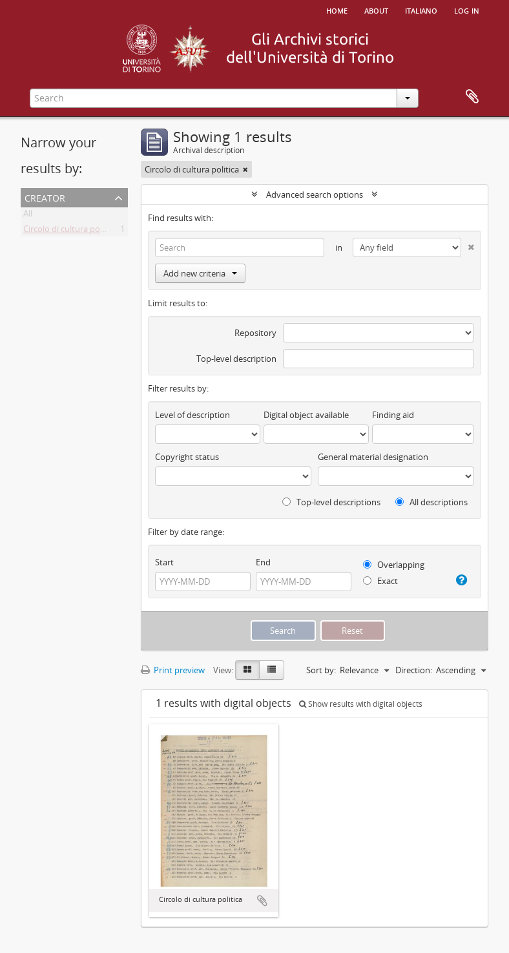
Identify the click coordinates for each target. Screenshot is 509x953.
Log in (466, 10)
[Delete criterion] (467, 244)
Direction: (413, 670)
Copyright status (187, 457)
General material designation (373, 457)
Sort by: (321, 670)
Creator (45, 196)
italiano (421, 10)
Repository (255, 333)
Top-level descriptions (331, 502)
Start (164, 562)
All (27, 216)
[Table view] (271, 670)
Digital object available (306, 415)
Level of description (192, 415)
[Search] (239, 247)
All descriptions (431, 502)
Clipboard (472, 97)
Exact (380, 581)
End (263, 562)
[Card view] (247, 670)
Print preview (173, 670)
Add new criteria (200, 273)
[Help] (460, 580)
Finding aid (393, 415)
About (376, 10)
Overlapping (393, 565)
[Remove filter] (245, 169)
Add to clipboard (262, 900)
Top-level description (236, 358)
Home (337, 10)
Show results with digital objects (360, 703)
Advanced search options (314, 194)
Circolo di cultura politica (70, 231)
